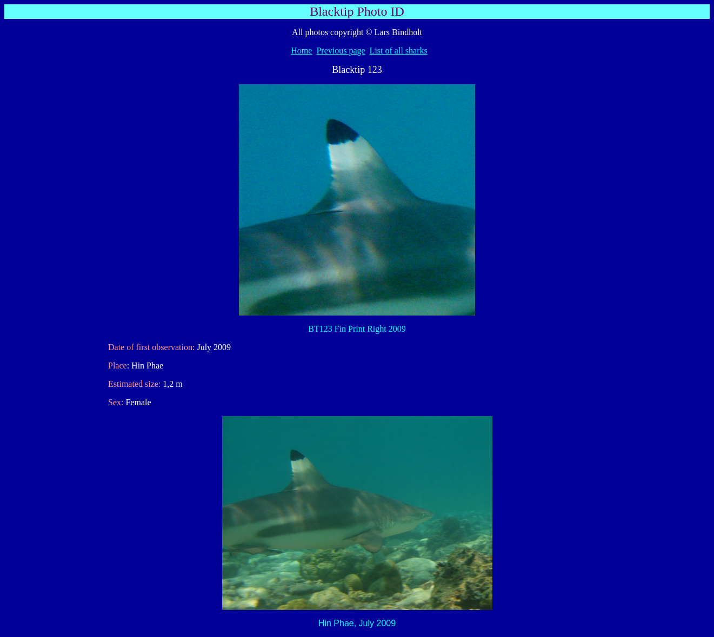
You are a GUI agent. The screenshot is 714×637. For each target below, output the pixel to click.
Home (301, 50)
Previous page (340, 50)
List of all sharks (399, 50)
